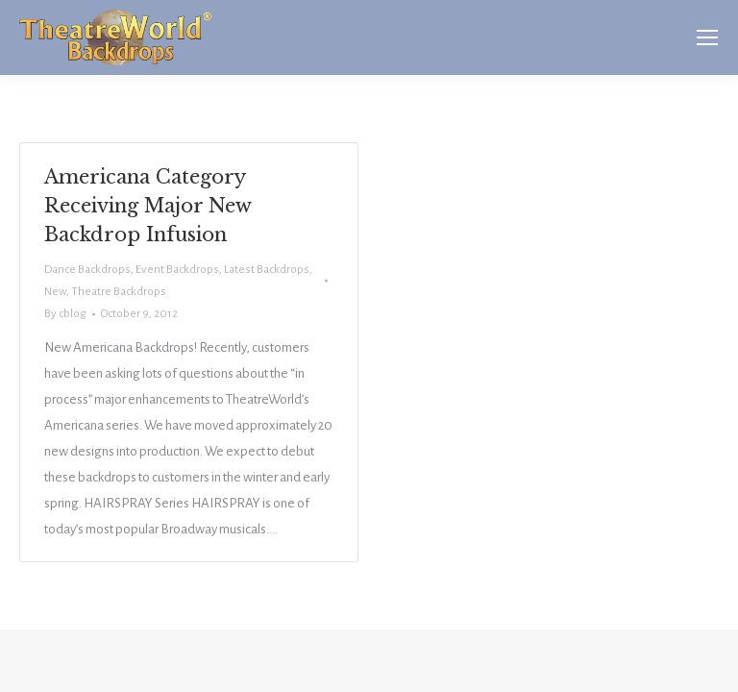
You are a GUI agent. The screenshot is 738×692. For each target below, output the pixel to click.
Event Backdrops (177, 269)
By (65, 314)
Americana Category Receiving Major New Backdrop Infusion (147, 205)
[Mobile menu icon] (707, 37)
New (55, 291)
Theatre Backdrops (118, 291)
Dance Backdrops (87, 269)
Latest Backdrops (266, 269)
